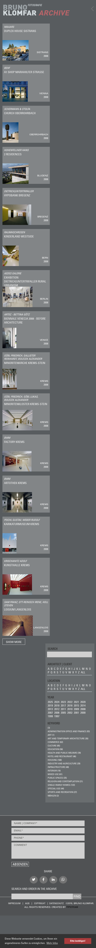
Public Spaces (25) (57, 777)
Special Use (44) (56, 788)
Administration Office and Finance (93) (69, 731)
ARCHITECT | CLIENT (60, 664)
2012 (56, 709)
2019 (50, 705)
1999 (50, 716)
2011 (63, 709)
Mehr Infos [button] (52, 943)
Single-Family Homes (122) (61, 784)
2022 (69, 702)
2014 (83, 705)
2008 (83, 709)
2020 (83, 702)
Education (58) (55, 749)
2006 (56, 712)
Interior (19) (54, 770)
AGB (27, 903)
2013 (50, 709)
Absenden (20, 864)
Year (51, 697)
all (83, 672)
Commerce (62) (55, 742)
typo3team (72, 907)
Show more (14, 642)
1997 (56, 716)
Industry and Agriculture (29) (64, 763)
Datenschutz (56, 903)
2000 (83, 712)
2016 (69, 705)
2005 (63, 712)
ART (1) (51, 734)
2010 (69, 709)
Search (52, 648)
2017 (63, 705)
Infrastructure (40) (58, 767)
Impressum (14, 903)
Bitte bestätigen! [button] (77, 941)
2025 (50, 702)
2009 (76, 709)
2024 (56, 702)
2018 (56, 705)
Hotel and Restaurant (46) (62, 756)
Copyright (39, 903)
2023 (63, 702)
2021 (76, 702)
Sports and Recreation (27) (62, 792)
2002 (69, 712)
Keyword (54, 723)
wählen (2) (53, 795)
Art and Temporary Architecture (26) (68, 738)
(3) (49, 727)
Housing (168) (55, 759)
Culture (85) (54, 745)
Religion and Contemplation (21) (65, 781)
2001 (76, 712)
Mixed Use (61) (55, 774)
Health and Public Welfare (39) (64, 752)
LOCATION (54, 680)
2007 (50, 712)
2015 (76, 705)
